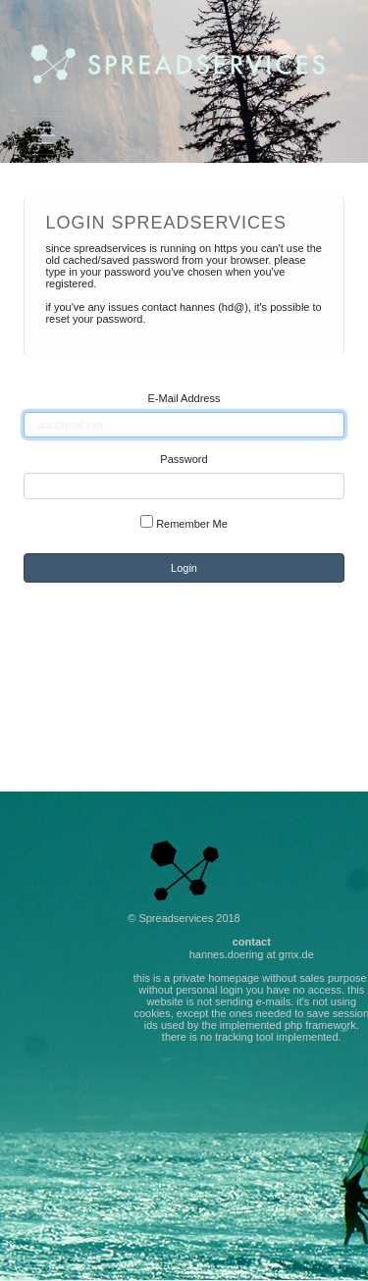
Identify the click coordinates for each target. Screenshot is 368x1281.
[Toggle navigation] (43, 135)
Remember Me (184, 522)
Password (183, 459)
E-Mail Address (184, 398)
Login (184, 568)
